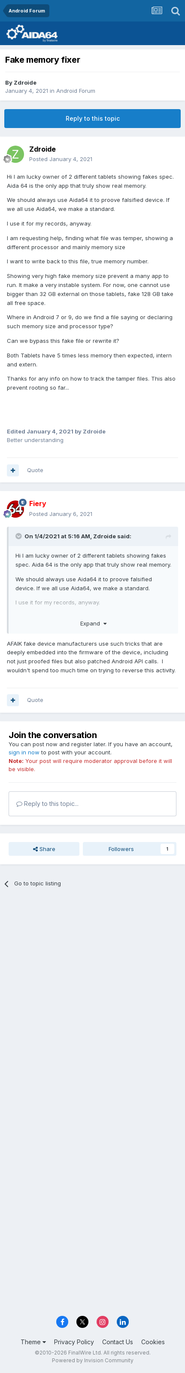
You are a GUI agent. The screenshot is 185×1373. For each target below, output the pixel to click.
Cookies (153, 1342)
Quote (35, 470)
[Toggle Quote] (19, 536)
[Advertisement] (92, 994)
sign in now (24, 752)
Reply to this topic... (47, 803)
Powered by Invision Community (92, 1360)
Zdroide (25, 82)
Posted (60, 159)
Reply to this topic (93, 118)
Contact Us (117, 1342)
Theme (33, 1342)
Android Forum (75, 90)
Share (44, 848)
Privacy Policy (74, 1342)
